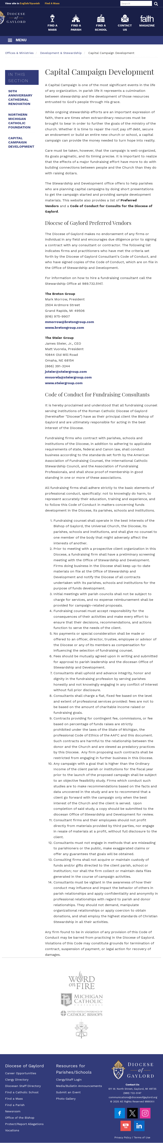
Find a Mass (14, 1098)
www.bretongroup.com (64, 328)
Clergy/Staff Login (69, 1079)
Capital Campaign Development (21, 142)
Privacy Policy (122, 1137)
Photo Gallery (66, 1098)
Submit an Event (68, 1092)
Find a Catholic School (21, 1092)
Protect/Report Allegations (24, 1124)
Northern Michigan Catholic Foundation (19, 121)
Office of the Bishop (19, 1117)
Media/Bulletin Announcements (79, 1086)
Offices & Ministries (19, 53)
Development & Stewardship (61, 53)
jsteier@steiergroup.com (66, 372)
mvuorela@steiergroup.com (68, 377)
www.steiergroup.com (64, 383)
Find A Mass (52, 3)
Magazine (147, 25)
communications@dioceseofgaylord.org (133, 1097)
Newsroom (12, 1111)
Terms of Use (142, 1137)
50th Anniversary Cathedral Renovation (20, 97)
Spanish (35, 3)
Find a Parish (15, 1105)
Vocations (12, 1130)
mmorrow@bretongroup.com (69, 322)
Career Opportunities (20, 1073)
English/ (25, 3)
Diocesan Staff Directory (23, 1086)
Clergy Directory (16, 1079)
